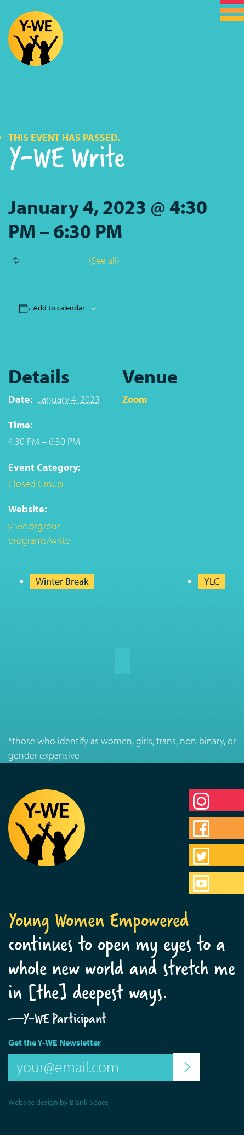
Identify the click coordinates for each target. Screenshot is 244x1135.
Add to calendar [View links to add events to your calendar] (59, 308)
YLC (211, 581)
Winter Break (62, 581)
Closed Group (35, 483)
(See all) (104, 260)
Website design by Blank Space (58, 1102)
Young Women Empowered (98, 920)
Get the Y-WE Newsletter (54, 1042)
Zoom (134, 399)
